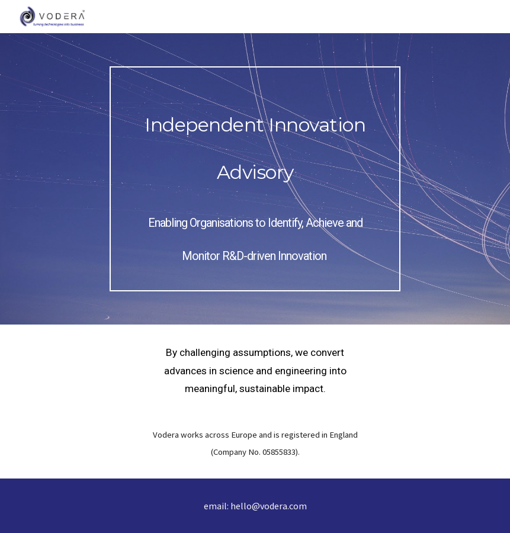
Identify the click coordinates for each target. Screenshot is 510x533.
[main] (255, 178)
